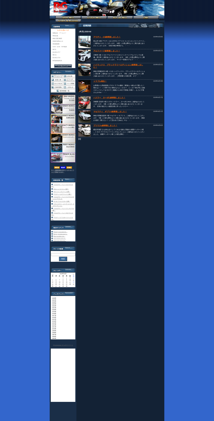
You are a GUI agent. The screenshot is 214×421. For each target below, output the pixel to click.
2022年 (53, 306)
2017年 (53, 315)
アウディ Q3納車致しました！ (107, 37)
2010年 (53, 329)
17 (70, 282)
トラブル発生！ (100, 81)
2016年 (53, 317)
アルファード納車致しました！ (106, 51)
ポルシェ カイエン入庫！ (61, 189)
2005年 (53, 338)
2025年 (53, 300)
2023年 (53, 304)
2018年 (53, 313)
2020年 (53, 309)
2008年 (53, 332)
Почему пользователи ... (60, 232)
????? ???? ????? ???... (60, 240)
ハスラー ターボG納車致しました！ (109, 98)
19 (52, 284)
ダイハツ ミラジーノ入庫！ (62, 191)
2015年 (53, 319)
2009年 (53, 330)
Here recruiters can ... (59, 236)
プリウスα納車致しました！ (105, 126)
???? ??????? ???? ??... (60, 238)
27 (56, 286)
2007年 (53, 334)
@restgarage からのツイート (63, 345)
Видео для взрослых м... (61, 234)
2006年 (53, 336)
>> (73, 274)
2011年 (53, 327)
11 (73, 280)
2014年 (53, 321)
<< (52, 274)
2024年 (53, 302)
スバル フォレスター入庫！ (62, 201)
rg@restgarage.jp (57, 60)
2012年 (53, 325)
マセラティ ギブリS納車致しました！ (110, 112)
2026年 (53, 298)
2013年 (53, 323)
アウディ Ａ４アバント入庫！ (63, 194)
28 (59, 286)
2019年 (53, 311)
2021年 (53, 308)
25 (73, 284)
